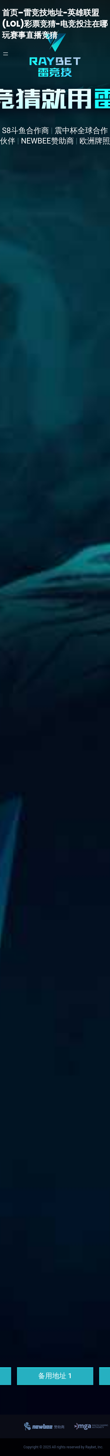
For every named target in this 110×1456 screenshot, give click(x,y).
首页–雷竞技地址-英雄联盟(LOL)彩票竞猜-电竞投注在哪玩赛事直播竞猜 (55, 24)
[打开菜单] (5, 53)
